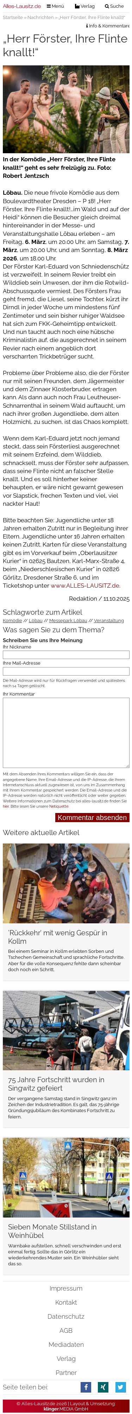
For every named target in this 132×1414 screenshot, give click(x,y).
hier (6, 806)
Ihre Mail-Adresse (21, 663)
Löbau (36, 620)
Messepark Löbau (68, 620)
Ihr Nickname (17, 647)
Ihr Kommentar (19, 694)
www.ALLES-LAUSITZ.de (85, 585)
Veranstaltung (109, 620)
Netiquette (58, 806)
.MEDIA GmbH (66, 1409)
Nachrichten (40, 17)
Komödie (12, 620)
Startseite (13, 17)
